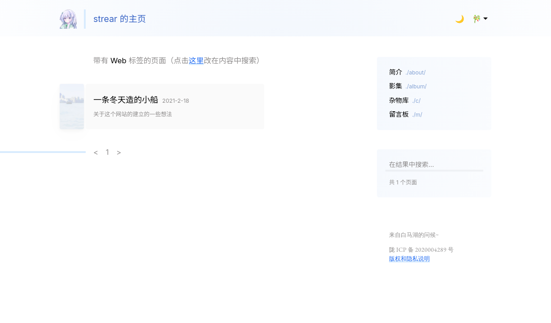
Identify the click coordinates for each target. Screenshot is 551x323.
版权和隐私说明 (409, 258)
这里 (196, 60)
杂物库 (405, 100)
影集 (408, 86)
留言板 (405, 114)
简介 (407, 72)
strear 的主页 (103, 19)
